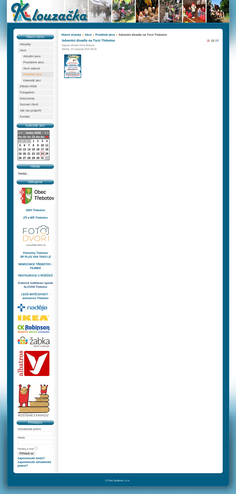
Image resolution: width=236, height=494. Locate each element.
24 (42, 153)
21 (28, 153)
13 (24, 149)
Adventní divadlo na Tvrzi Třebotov (88, 40)
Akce (88, 34)
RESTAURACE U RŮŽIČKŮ (35, 275)
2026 (37, 133)
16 (37, 149)
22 (33, 153)
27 (24, 158)
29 (33, 158)
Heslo (21, 437)
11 (46, 145)
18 (46, 149)
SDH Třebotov (35, 210)
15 (33, 149)
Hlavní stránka (71, 34)
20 (24, 153)
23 (37, 153)
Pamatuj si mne (26, 449)
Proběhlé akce (105, 34)
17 (42, 149)
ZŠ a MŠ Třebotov (35, 217)
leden (30, 133)
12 (20, 149)
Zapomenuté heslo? (31, 458)
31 (42, 158)
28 (28, 158)
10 (42, 145)
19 (20, 153)
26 (20, 158)
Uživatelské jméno (29, 429)
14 (28, 149)
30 (37, 158)
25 (46, 153)
